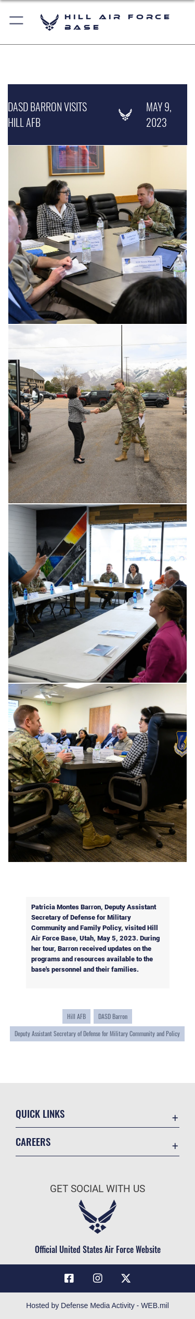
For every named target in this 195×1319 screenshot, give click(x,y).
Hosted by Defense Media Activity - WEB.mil (97, 1305)
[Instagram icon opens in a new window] (98, 1278)
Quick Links (40, 1113)
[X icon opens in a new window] (126, 1278)
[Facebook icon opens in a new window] (69, 1278)
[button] (17, 22)
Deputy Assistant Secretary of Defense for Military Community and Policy (97, 1033)
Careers (33, 1141)
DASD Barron (112, 1016)
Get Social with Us (97, 1189)
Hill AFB (76, 1016)
